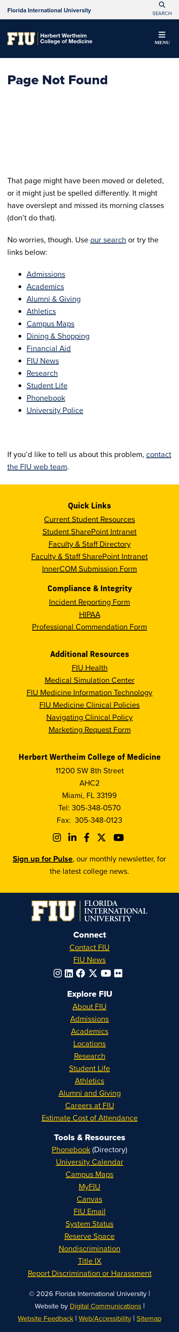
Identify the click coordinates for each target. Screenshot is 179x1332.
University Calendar (89, 1161)
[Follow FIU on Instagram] (59, 973)
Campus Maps (50, 323)
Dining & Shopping (58, 335)
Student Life (47, 385)
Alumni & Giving (54, 298)
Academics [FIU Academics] (89, 1031)
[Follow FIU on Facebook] (82, 973)
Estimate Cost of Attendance (90, 1117)
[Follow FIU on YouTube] (107, 973)
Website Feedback (45, 1318)
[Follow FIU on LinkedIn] (70, 973)
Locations (89, 1043)
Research (42, 373)
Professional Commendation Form (89, 626)
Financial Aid (49, 348)
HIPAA (89, 614)
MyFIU (89, 1186)
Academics (45, 286)
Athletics (41, 311)
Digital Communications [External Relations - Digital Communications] (105, 1306)
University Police (55, 410)
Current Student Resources (89, 519)
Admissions (46, 274)
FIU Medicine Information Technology (89, 692)
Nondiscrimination (89, 1248)
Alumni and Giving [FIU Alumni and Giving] (90, 1092)
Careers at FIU (89, 1105)
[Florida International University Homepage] (49, 10)
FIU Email (90, 1211)
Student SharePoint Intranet (89, 531)
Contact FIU (89, 947)
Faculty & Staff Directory (90, 543)
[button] (162, 39)
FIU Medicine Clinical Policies (89, 704)
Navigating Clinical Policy (89, 717)
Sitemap (149, 1318)
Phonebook (46, 397)
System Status (89, 1223)
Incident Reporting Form (89, 601)
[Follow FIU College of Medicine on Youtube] (120, 837)
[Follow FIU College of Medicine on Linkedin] (73, 837)
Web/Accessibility (105, 1318)
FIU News (43, 360)
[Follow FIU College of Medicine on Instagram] (58, 837)
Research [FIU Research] (89, 1055)
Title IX (89, 1260)
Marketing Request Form (90, 729)
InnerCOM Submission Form (89, 568)
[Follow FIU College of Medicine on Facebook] (87, 837)
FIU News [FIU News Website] (89, 959)
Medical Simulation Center (90, 680)
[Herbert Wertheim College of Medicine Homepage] (49, 38)
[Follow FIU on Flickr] (119, 973)
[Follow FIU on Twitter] (94, 973)
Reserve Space (89, 1236)
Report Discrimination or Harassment (90, 1273)
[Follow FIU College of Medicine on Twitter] (102, 837)
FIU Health (90, 667)
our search (108, 239)
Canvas (89, 1198)
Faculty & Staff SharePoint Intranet (89, 556)
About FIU (89, 1006)
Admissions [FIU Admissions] (89, 1018)
